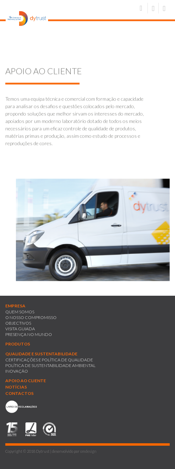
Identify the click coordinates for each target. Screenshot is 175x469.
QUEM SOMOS (19, 311)
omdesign (88, 451)
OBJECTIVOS (18, 323)
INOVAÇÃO (16, 371)
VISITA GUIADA (20, 328)
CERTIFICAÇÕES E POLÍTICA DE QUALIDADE (49, 359)
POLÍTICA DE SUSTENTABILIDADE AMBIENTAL (50, 365)
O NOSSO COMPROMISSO (31, 317)
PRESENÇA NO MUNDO (28, 334)
